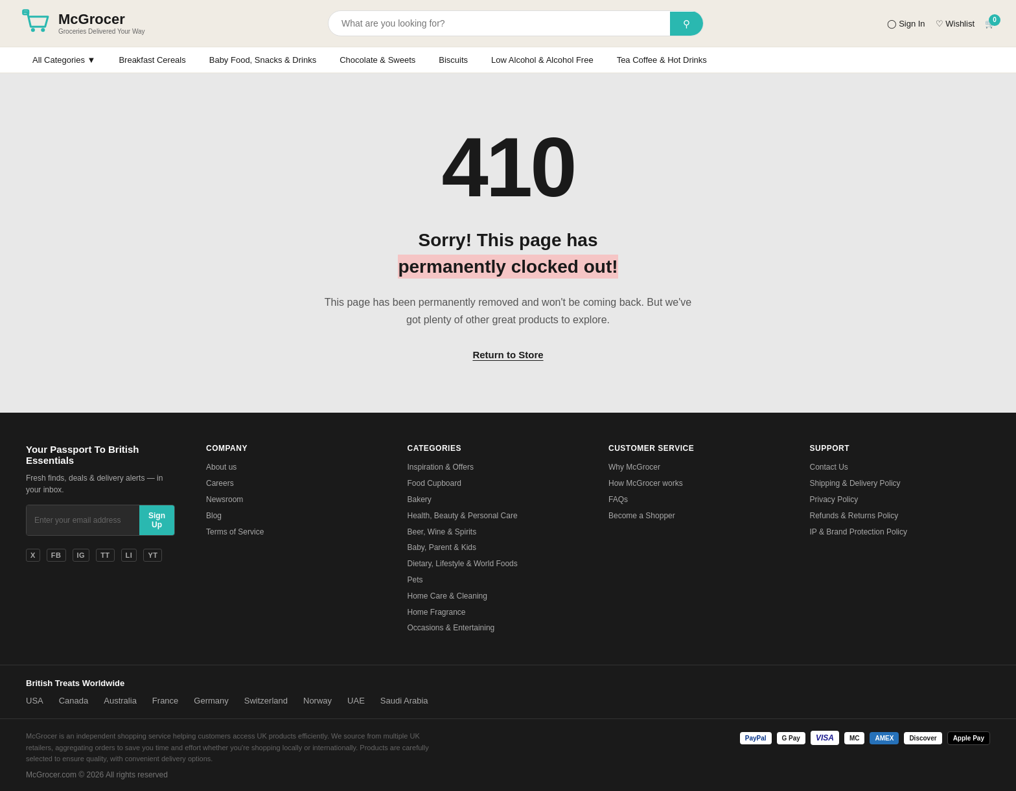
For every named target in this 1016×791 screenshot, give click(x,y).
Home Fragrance (437, 612)
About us (221, 467)
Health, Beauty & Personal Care (463, 515)
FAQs (618, 499)
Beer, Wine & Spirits (442, 531)
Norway (317, 700)
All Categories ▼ (63, 60)
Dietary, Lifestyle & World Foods (463, 563)
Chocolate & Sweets (377, 60)
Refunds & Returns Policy (854, 515)
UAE (356, 700)
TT (105, 555)
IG (81, 555)
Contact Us (829, 467)
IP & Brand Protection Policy (859, 531)
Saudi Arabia (404, 700)
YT (152, 555)
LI (129, 555)
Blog (214, 515)
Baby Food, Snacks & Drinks (262, 60)
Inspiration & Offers (441, 467)
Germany (211, 700)
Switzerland (266, 700)
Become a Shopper (641, 515)
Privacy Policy (834, 499)
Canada (74, 700)
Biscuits (453, 60)
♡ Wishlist (955, 24)
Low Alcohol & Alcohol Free (542, 60)
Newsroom (224, 499)
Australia (120, 700)
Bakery (420, 499)
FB (56, 555)
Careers (220, 483)
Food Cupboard (434, 483)
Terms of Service (235, 531)
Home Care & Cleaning (447, 596)
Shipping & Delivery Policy (855, 483)
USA (34, 700)
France (165, 700)
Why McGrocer (634, 467)
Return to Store (507, 354)
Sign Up (156, 520)
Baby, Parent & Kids (442, 547)
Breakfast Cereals (152, 60)
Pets (415, 579)
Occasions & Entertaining (451, 627)
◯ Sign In (906, 24)
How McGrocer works (645, 483)
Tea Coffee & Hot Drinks (662, 60)
